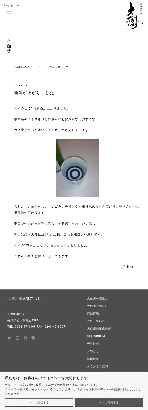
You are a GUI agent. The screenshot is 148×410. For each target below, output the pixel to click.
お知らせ (93, 351)
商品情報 (93, 313)
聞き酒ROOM (96, 336)
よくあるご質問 (97, 366)
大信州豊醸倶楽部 (99, 328)
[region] (74, 391)
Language (11, 5)
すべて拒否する (39, 402)
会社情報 (93, 343)
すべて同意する (109, 402)
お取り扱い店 (96, 321)
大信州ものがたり (99, 305)
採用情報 (93, 358)
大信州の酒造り (97, 298)
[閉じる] (144, 375)
